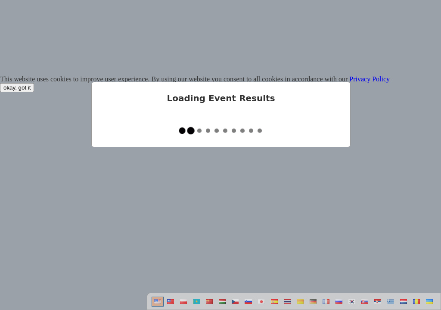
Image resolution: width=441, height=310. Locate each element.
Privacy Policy (369, 79)
